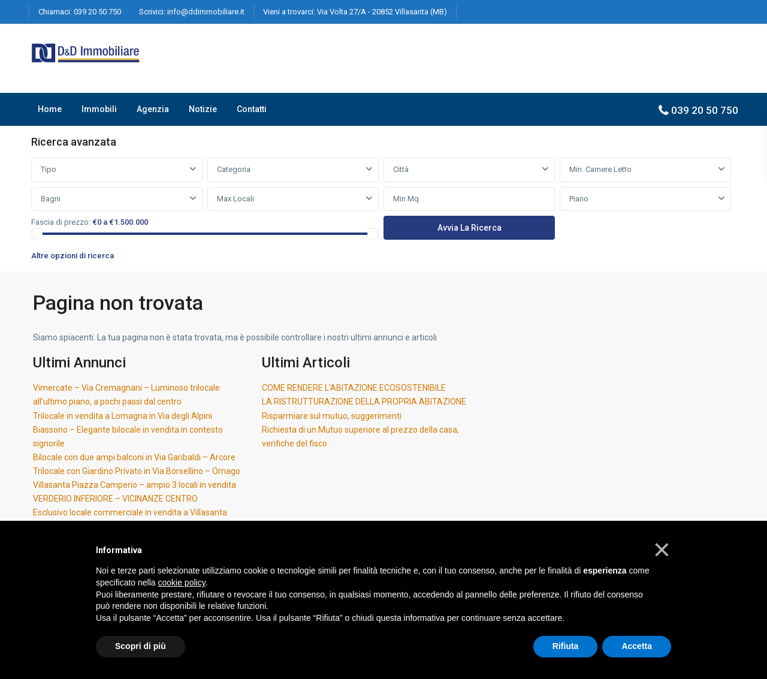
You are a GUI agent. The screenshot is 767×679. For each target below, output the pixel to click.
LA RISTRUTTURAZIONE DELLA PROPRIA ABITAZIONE (364, 401)
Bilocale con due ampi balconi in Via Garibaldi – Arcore (134, 457)
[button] (662, 549)
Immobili (99, 109)
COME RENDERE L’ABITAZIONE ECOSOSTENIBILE (354, 388)
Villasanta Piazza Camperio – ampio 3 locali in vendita (134, 485)
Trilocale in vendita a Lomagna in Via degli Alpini (122, 416)
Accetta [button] (636, 646)
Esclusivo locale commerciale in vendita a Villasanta (130, 512)
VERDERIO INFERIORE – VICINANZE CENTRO (115, 498)
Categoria (233, 169)
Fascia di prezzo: (60, 222)
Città (401, 169)
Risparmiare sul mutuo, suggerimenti (331, 416)
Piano (578, 198)
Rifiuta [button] (565, 646)
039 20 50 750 (97, 11)
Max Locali (235, 198)
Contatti (252, 109)
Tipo (48, 169)
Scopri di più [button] (140, 646)
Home (50, 109)
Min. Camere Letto (600, 169)
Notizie (203, 109)
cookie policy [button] (182, 582)
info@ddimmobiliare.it (205, 11)
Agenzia (153, 109)
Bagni (51, 198)
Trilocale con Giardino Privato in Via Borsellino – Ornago (136, 471)
